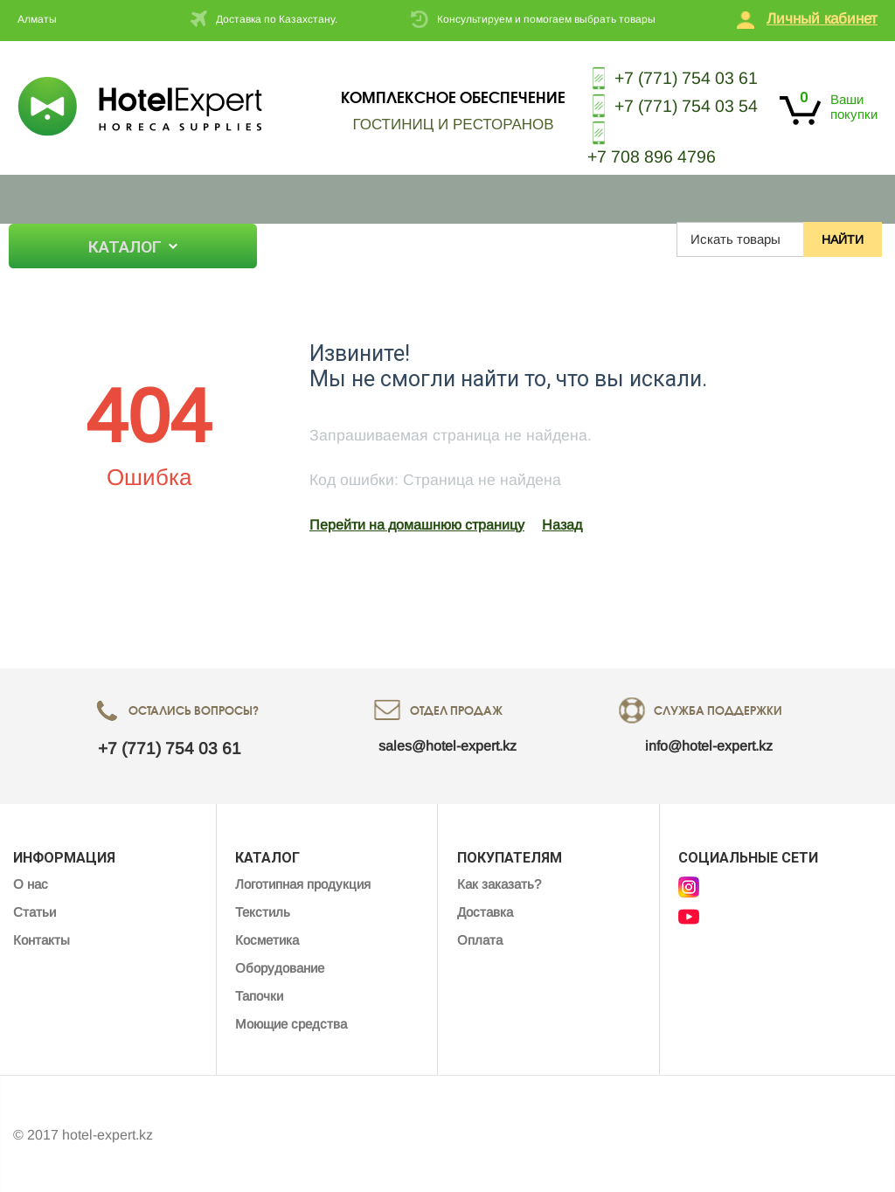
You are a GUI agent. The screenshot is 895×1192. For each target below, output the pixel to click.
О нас (307, 239)
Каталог (127, 246)
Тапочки (259, 993)
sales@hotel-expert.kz (447, 743)
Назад (562, 522)
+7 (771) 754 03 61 (669, 78)
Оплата (480, 937)
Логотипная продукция (303, 881)
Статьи (365, 239)
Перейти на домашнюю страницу (416, 522)
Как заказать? (499, 881)
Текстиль (262, 909)
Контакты (437, 239)
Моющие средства (291, 1021)
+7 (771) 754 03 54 (669, 105)
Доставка (485, 909)
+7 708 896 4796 (647, 154)
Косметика (267, 937)
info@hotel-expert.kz (709, 743)
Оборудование (279, 965)
